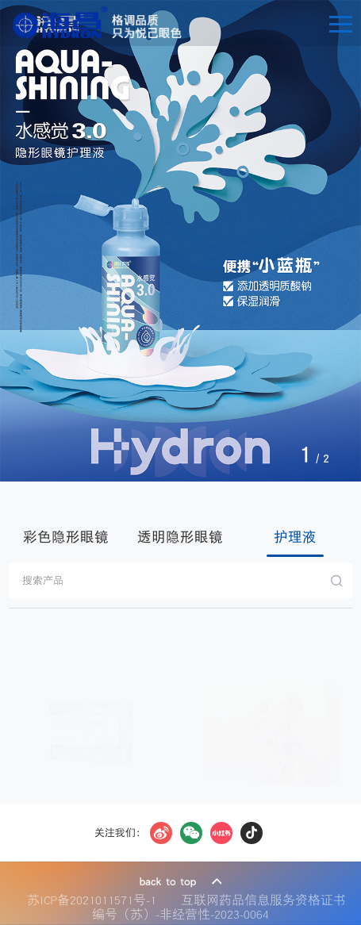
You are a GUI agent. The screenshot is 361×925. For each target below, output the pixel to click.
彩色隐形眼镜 (66, 536)
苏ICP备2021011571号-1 (95, 899)
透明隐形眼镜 (180, 536)
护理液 (295, 536)
